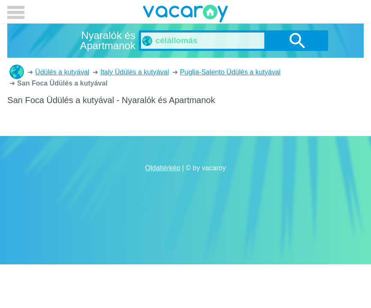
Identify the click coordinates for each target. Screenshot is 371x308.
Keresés (297, 40)
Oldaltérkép (162, 168)
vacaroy (185, 15)
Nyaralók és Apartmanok (16, 72)
